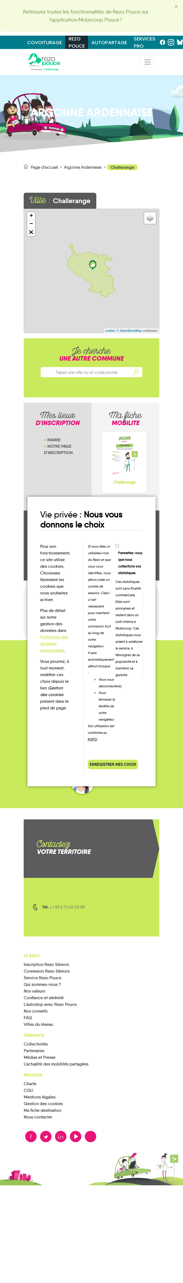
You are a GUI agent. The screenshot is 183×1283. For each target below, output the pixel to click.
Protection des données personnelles (54, 644)
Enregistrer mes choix (113, 764)
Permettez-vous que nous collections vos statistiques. (130, 563)
